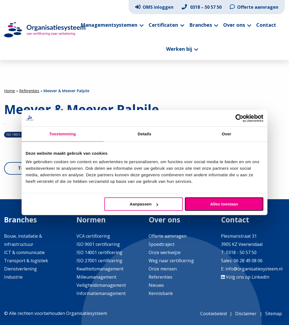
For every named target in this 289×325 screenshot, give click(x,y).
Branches (200, 25)
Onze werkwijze (165, 252)
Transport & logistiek (26, 261)
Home (9, 90)
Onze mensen (163, 269)
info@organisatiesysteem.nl (253, 269)
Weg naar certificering (171, 261)
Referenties (29, 90)
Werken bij (179, 49)
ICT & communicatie (24, 252)
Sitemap (273, 314)
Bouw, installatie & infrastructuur (23, 240)
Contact (266, 25)
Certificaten (163, 25)
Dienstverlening (20, 269)
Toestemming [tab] (62, 134)
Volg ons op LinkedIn (245, 277)
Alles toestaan (224, 204)
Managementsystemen (109, 25)
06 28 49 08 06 (247, 261)
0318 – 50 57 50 (202, 7)
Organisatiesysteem (44, 29)
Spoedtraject (162, 244)
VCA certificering (93, 236)
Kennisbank (161, 293)
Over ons (234, 25)
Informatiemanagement (101, 293)
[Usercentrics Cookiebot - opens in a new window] (239, 118)
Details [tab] (144, 134)
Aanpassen (144, 204)
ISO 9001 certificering (98, 244)
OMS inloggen (154, 7)
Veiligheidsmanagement (101, 285)
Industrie (13, 277)
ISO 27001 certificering (99, 261)
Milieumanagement (96, 277)
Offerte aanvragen (254, 7)
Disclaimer (245, 314)
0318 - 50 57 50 (241, 252)
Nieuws (156, 285)
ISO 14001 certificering (99, 252)
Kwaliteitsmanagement (99, 269)
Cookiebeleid (213, 314)
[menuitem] (154, 7)
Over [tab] (226, 134)
